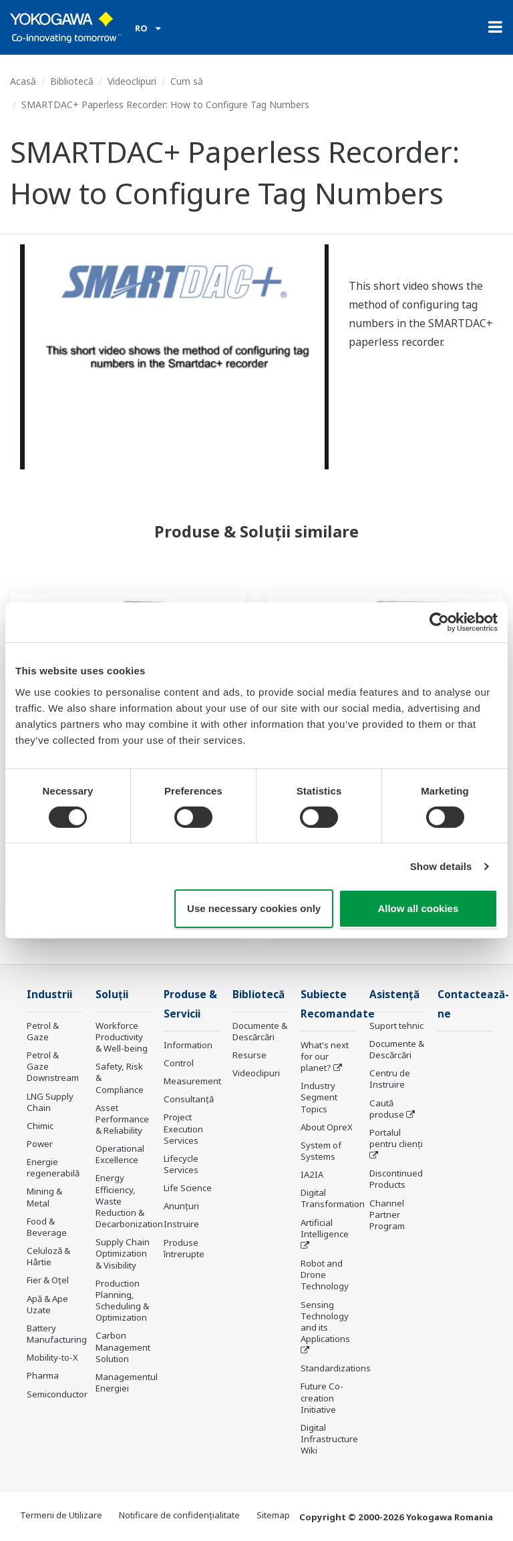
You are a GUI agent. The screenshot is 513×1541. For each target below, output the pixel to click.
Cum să (186, 81)
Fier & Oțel (48, 1280)
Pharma (43, 1375)
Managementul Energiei (127, 1382)
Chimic (40, 1126)
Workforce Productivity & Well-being (122, 1037)
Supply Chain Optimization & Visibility (123, 1253)
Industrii (49, 994)
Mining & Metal (44, 1196)
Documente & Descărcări (259, 1031)
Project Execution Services (183, 1128)
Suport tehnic (396, 1026)
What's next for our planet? (325, 1056)
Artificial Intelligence (325, 1228)
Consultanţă (189, 1099)
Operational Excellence (120, 1154)
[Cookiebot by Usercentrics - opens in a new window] (439, 622)
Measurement (192, 1081)
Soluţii (112, 994)
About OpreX (327, 1127)
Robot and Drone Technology (325, 1274)
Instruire (181, 1224)
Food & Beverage (47, 1227)
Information (188, 1045)
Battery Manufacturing (57, 1333)
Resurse (249, 1055)
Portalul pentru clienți (396, 1138)
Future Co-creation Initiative (322, 1397)
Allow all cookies (417, 908)
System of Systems (321, 1150)
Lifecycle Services (181, 1164)
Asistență (394, 994)
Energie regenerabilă (53, 1167)
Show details (441, 866)
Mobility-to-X (52, 1357)
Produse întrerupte (184, 1248)
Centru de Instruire (389, 1078)
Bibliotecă (72, 81)
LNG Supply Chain (50, 1102)
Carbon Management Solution (123, 1346)
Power (40, 1144)
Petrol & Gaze (43, 1031)
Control (179, 1063)
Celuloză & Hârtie (48, 1256)
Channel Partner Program (387, 1214)
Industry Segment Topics (319, 1097)
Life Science (188, 1188)
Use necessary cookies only (254, 908)
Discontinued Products (396, 1178)
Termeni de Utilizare (61, 1515)
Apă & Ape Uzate (47, 1304)
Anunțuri (181, 1206)
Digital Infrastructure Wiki (329, 1438)
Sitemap (273, 1515)
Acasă (23, 81)
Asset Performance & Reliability (122, 1119)
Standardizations (336, 1368)
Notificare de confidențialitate (179, 1515)
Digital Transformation (333, 1198)
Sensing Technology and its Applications (325, 1322)
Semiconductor (57, 1394)
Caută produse (386, 1108)
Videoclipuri (132, 81)
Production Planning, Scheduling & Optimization (122, 1300)
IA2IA (312, 1174)
